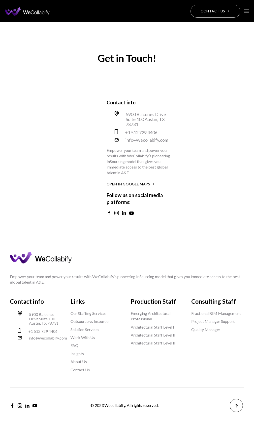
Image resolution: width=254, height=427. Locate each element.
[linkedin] (27, 405)
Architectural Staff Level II (153, 335)
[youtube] (34, 405)
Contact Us (215, 11)
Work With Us (82, 337)
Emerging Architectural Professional (150, 316)
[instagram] (19, 405)
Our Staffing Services (88, 313)
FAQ (74, 345)
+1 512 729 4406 (141, 132)
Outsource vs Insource (89, 321)
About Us (78, 361)
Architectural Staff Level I (152, 327)
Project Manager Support (213, 321)
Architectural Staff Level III (154, 343)
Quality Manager (205, 329)
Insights (77, 353)
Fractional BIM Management (216, 313)
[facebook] (12, 405)
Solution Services (84, 329)
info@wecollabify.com (147, 140)
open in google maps (131, 184)
